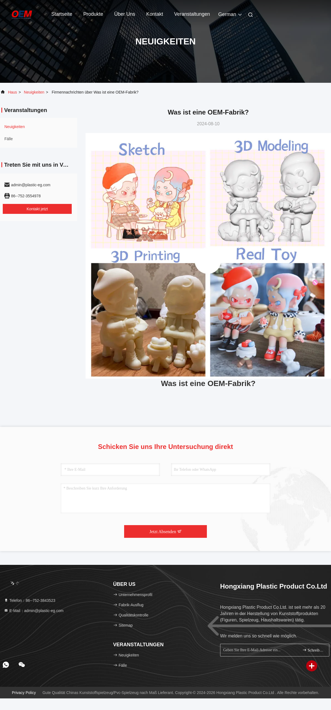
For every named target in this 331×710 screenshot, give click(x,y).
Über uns (124, 14)
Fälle (8, 139)
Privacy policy (24, 692)
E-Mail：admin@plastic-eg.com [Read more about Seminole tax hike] (33, 610)
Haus (12, 92)
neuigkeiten (34, 92)
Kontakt (154, 14)
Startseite (61, 14)
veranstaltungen (192, 14)
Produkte (93, 14)
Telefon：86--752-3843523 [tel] (29, 600)
